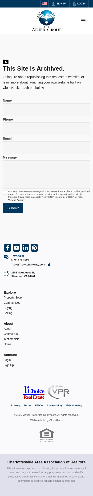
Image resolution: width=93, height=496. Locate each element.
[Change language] (44, 3)
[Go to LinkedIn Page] (25, 248)
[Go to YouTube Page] (16, 248)
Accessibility (54, 405)
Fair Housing (74, 405)
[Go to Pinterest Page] (34, 248)
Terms (11, 200)
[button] (13, 208)
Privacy (21, 200)
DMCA (39, 405)
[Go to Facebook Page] (7, 248)
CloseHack (55, 420)
